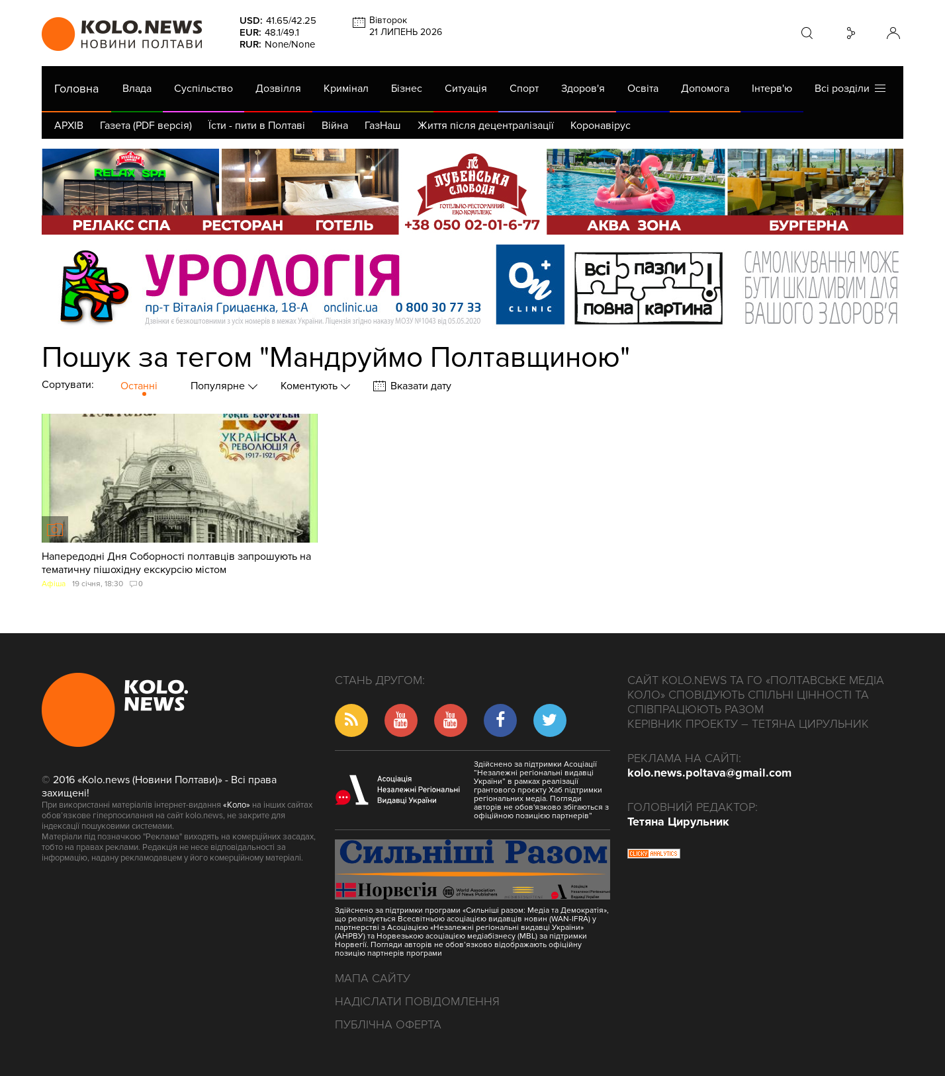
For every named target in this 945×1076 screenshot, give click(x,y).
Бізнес (406, 88)
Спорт (524, 88)
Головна (76, 88)
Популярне (219, 386)
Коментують (310, 386)
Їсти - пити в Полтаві (256, 125)
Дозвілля (278, 88)
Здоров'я (583, 88)
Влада (137, 88)
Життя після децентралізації (486, 125)
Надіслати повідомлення (417, 1001)
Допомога (705, 88)
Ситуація (466, 88)
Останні (139, 386)
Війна (335, 125)
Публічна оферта (388, 1024)
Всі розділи (850, 88)
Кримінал (346, 88)
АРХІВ (68, 125)
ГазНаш (383, 125)
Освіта (642, 88)
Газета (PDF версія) (146, 125)
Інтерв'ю (772, 88)
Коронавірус (600, 125)
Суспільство (203, 88)
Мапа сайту (372, 978)
